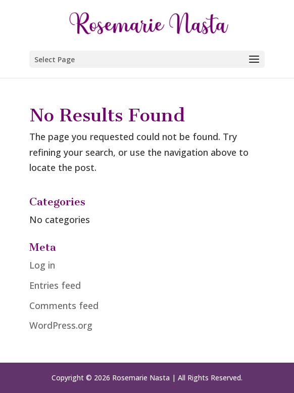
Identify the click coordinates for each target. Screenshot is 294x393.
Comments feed (64, 305)
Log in (42, 265)
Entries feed (55, 285)
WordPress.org (60, 325)
